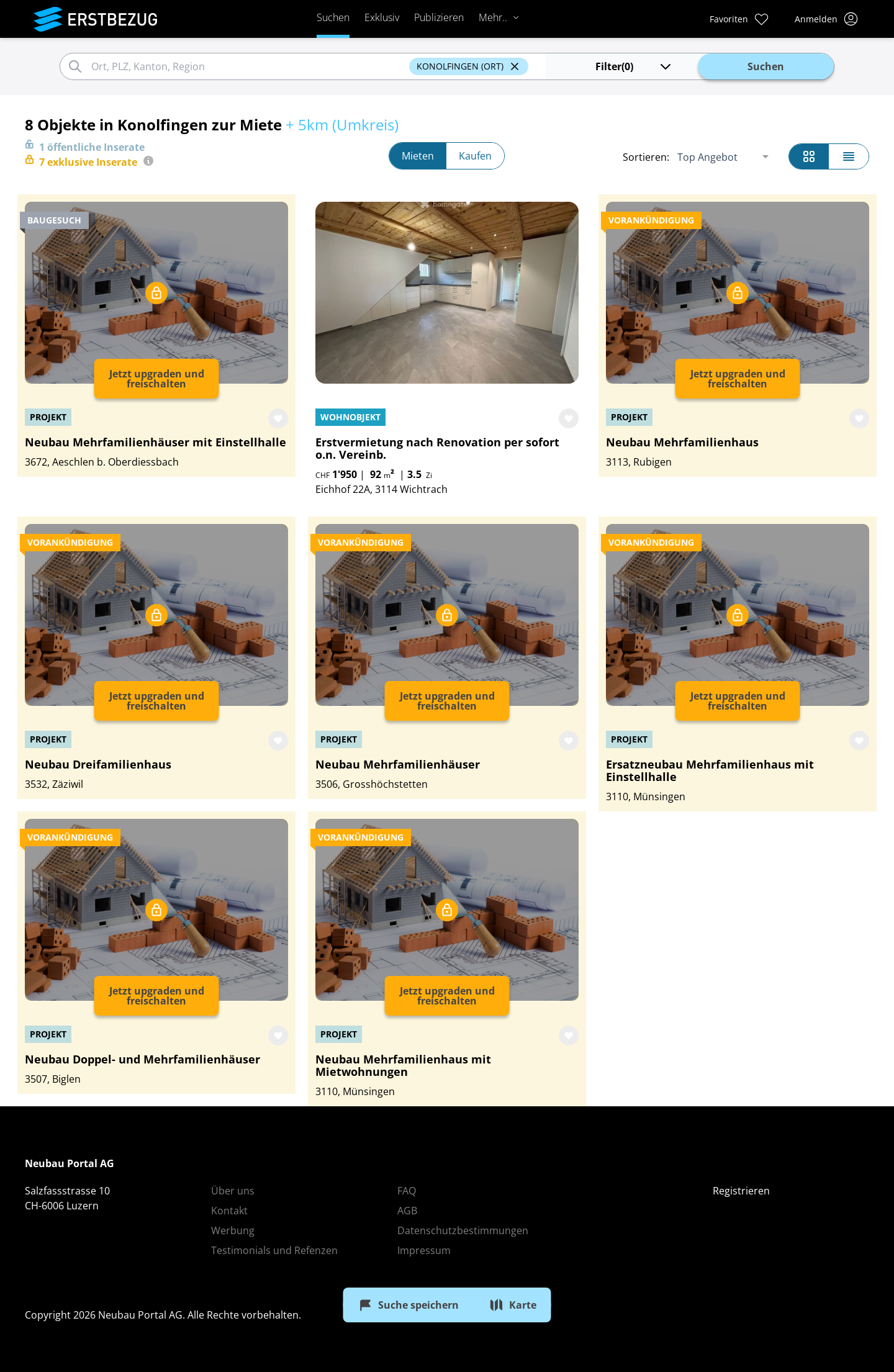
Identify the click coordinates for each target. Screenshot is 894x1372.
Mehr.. (499, 17)
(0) (634, 66)
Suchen (333, 17)
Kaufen (475, 156)
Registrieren (741, 1191)
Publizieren (439, 17)
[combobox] (248, 66)
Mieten (418, 156)
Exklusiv (381, 17)
